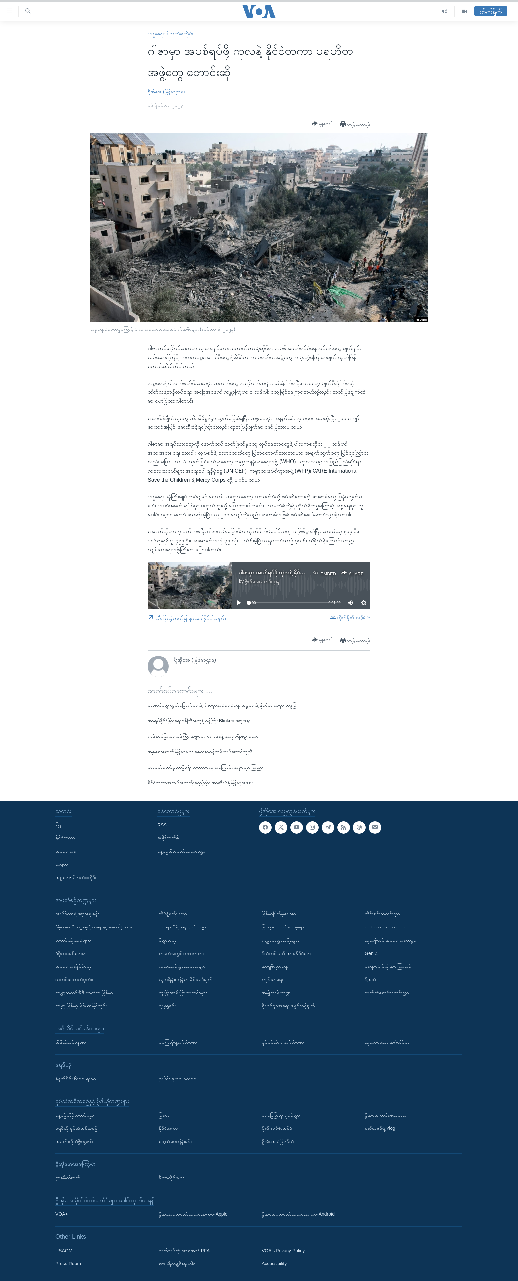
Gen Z (371, 953)
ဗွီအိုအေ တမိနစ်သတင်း (385, 1115)
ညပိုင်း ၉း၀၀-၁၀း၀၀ (177, 1078)
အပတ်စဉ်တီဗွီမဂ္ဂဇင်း (74, 1141)
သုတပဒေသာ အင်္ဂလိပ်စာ (387, 1042)
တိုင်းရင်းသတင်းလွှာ (382, 913)
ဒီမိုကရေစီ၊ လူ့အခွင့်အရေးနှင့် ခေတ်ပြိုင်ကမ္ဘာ (95, 926)
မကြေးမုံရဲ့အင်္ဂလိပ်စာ (178, 1042)
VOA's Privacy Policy (283, 1250)
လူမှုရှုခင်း (167, 1005)
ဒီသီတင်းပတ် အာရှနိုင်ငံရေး (286, 953)
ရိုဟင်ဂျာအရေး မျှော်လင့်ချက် (288, 1005)
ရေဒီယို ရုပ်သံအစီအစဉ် (77, 1128)
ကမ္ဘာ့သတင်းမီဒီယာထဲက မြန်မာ (84, 992)
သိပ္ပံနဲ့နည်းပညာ (173, 913)
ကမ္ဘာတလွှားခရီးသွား (280, 940)
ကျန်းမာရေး (272, 979)
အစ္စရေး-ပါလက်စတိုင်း (170, 33)
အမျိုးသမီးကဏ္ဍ (276, 992)
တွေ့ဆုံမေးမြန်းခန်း (175, 1141)
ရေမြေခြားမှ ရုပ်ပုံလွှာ (281, 1115)
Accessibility (274, 1263)
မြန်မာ (61, 824)
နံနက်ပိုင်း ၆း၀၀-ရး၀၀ (76, 1078)
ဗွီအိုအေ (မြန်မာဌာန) (166, 91)
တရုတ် (62, 864)
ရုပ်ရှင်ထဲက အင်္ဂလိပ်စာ (283, 1042)
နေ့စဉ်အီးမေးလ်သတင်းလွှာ (181, 851)
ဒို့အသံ (370, 979)
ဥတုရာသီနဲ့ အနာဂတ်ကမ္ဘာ (182, 926)
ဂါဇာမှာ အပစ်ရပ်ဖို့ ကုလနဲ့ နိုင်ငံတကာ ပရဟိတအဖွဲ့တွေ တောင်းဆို (306, 572)
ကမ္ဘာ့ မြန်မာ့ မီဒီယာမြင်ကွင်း (81, 1005)
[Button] (322, 123)
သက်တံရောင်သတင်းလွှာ (387, 992)
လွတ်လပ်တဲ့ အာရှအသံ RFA (184, 1250)
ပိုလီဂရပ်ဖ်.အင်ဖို (277, 1128)
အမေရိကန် (66, 851)
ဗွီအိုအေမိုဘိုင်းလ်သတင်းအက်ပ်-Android (298, 1214)
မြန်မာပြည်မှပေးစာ (279, 913)
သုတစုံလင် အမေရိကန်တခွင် (390, 940)
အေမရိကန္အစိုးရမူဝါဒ (177, 1263)
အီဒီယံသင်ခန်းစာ (71, 1042)
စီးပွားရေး (167, 940)
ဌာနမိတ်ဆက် (68, 1177)
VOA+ (62, 1214)
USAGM (64, 1250)
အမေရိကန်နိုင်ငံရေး (73, 966)
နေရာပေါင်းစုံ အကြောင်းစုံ (388, 966)
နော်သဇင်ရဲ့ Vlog (380, 1128)
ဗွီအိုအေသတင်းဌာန (262, 581)
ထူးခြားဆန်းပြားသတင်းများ (183, 992)
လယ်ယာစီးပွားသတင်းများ (182, 966)
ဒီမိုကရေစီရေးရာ (71, 953)
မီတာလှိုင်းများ (171, 1177)
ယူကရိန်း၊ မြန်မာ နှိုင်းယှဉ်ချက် (186, 979)
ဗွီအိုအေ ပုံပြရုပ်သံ (278, 1141)
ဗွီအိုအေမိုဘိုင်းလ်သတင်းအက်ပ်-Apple (193, 1214)
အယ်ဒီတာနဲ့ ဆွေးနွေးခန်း (77, 913)
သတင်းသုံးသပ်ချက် (73, 940)
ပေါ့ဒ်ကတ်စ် (168, 837)
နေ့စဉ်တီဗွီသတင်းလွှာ (75, 1115)
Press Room (68, 1263)
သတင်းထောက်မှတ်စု (74, 979)
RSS (162, 824)
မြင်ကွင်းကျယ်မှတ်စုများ (283, 926)
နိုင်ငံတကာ (65, 837)
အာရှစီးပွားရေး (275, 966)
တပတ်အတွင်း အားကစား (181, 953)
